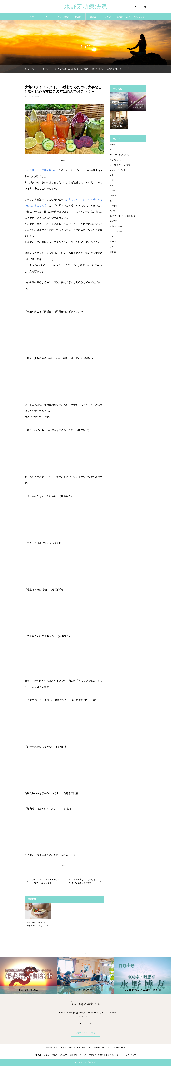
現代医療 (113, 242)
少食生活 (38, 97)
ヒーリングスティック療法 (120, 165)
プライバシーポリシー (114, 1055)
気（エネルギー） (117, 231)
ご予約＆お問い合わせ (85, 1033)
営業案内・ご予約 (123, 17)
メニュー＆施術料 (63, 17)
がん (111, 150)
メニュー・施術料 (51, 1055)
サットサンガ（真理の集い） (40, 170)
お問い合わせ (139, 17)
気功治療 (113, 221)
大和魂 (112, 190)
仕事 (111, 180)
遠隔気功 (93, 17)
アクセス (108, 17)
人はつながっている (117, 170)
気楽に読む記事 (116, 226)
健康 (111, 185)
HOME (32, 17)
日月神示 (113, 206)
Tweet (62, 161)
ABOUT (47, 17)
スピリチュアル (116, 160)
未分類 (112, 211)
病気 (111, 247)
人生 (111, 175)
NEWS (112, 144)
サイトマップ (131, 1055)
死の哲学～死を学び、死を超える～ (123, 216)
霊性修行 (113, 252)
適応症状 (78, 17)
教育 (111, 201)
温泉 (111, 236)
